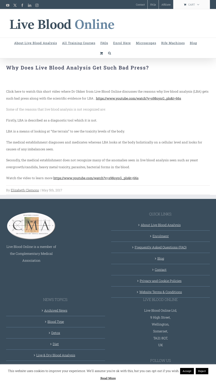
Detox (55, 333)
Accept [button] (187, 371)
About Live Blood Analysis (161, 225)
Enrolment (161, 236)
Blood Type (55, 321)
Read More (108, 378)
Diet (56, 344)
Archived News (55, 310)
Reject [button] (202, 371)
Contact (161, 269)
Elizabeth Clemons (25, 190)
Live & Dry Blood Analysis (55, 355)
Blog (160, 258)
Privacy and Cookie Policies (161, 281)
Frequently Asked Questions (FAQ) (161, 247)
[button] (109, 53)
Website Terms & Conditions (160, 292)
